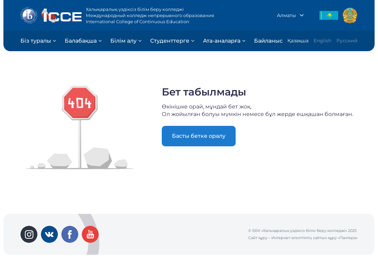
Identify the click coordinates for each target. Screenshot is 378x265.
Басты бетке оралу (198, 136)
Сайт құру (257, 237)
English (322, 41)
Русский (347, 41)
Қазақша (298, 41)
